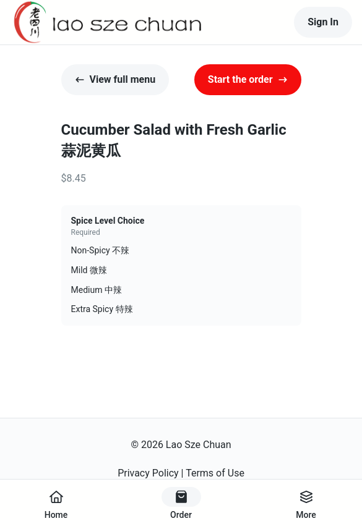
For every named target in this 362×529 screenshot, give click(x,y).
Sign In (323, 22)
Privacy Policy (148, 473)
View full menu (115, 79)
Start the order (248, 79)
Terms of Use (215, 473)
